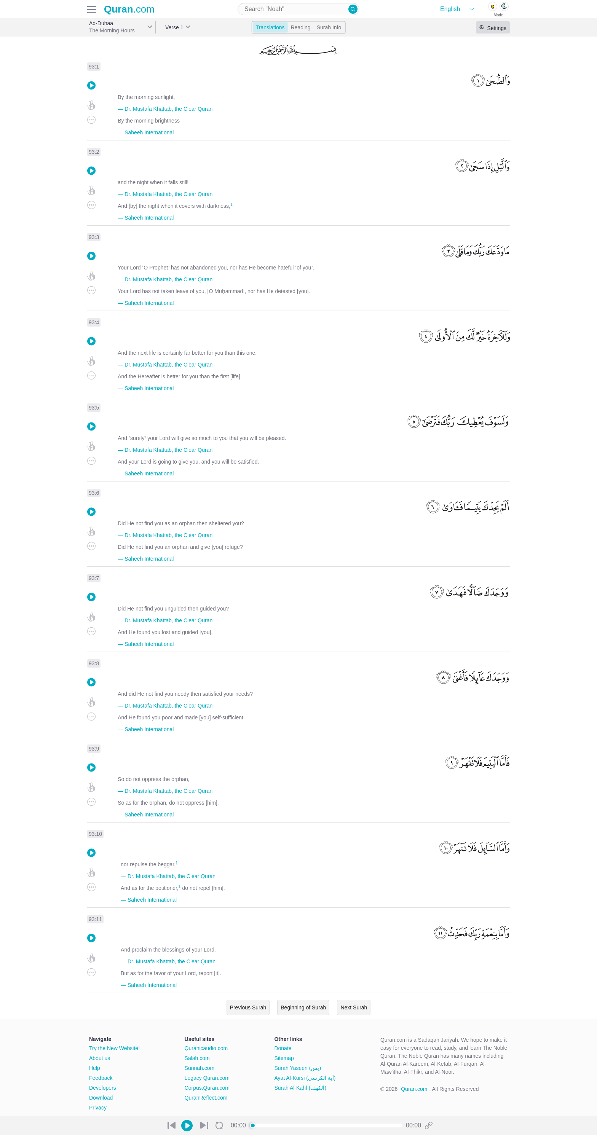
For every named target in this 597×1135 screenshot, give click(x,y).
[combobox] (298, 9)
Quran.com (414, 1089)
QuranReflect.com (206, 1098)
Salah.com (197, 1058)
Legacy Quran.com (207, 1078)
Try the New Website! (114, 1048)
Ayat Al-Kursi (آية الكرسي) (304, 1078)
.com (129, 9)
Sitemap (284, 1058)
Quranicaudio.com (206, 1048)
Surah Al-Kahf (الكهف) (300, 1088)
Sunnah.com (200, 1068)
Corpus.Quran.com (207, 1088)
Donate (282, 1048)
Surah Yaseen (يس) (297, 1068)
